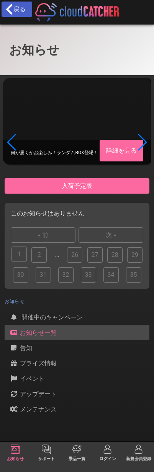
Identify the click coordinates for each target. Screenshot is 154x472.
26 (74, 254)
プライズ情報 (33, 363)
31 (43, 274)
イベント (26, 378)
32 (65, 274)
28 (114, 254)
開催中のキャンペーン (46, 317)
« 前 (43, 234)
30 (20, 274)
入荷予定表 (77, 185)
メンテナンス (33, 409)
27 (95, 254)
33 (88, 274)
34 (111, 274)
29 (134, 254)
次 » (111, 234)
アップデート (33, 393)
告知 (20, 347)
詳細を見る (121, 150)
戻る (15, 9)
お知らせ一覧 (33, 332)
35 (133, 274)
